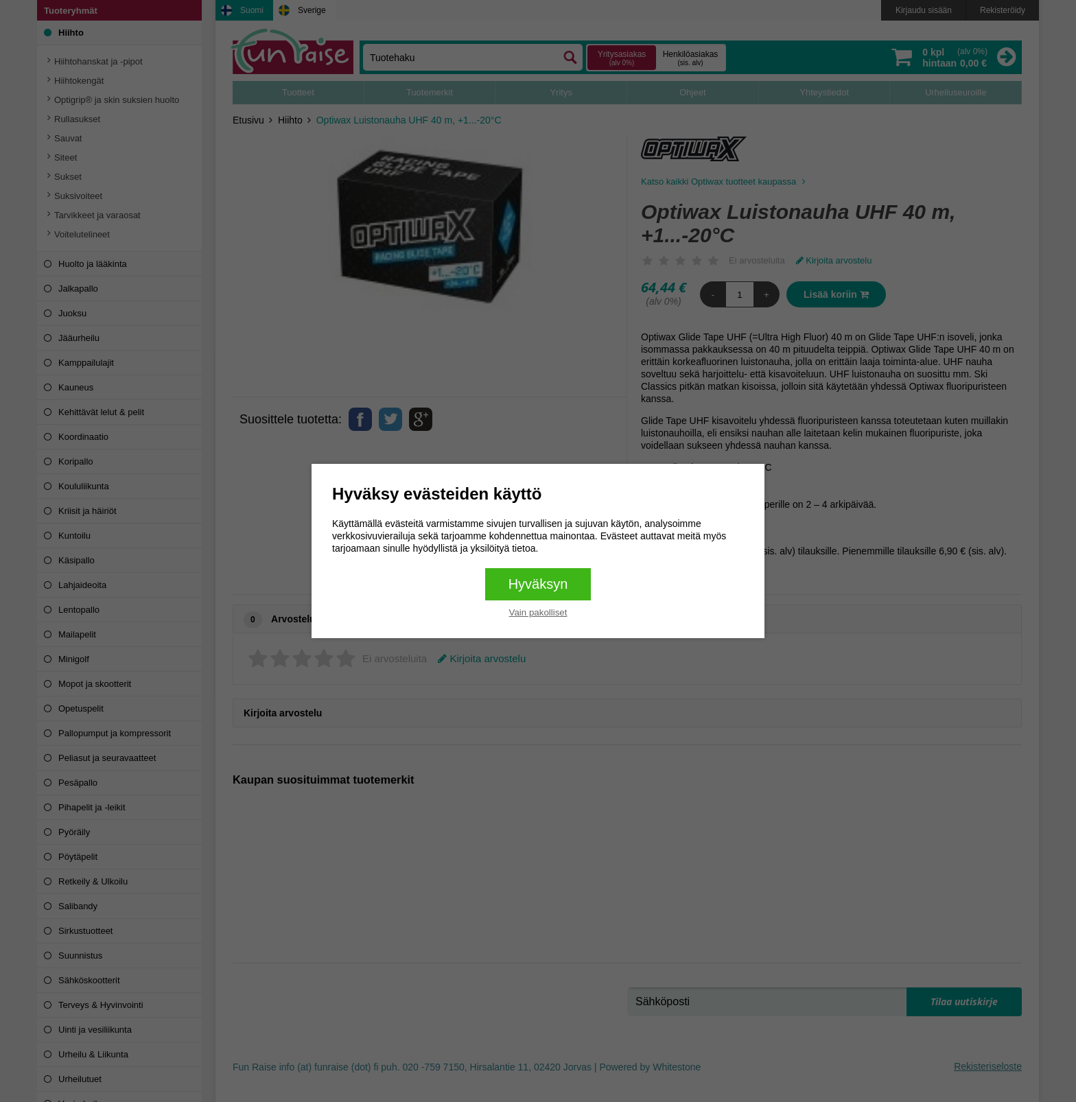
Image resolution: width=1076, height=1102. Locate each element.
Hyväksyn (538, 583)
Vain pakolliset (538, 612)
